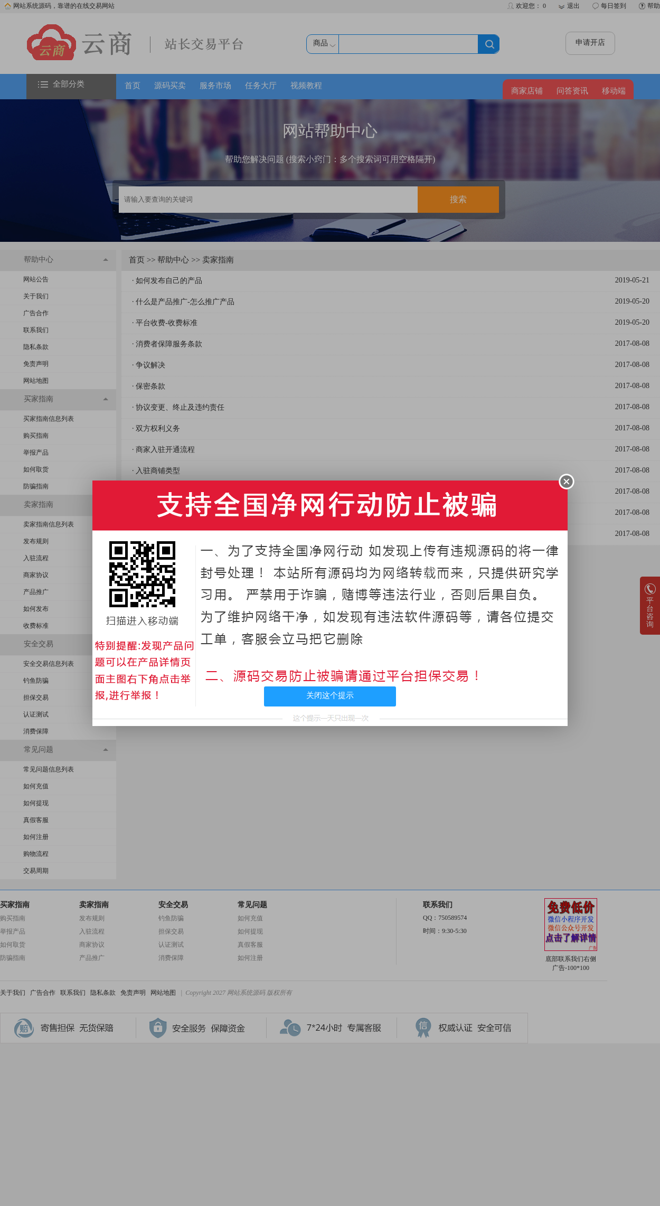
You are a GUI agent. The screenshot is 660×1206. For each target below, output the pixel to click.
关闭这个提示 (330, 695)
